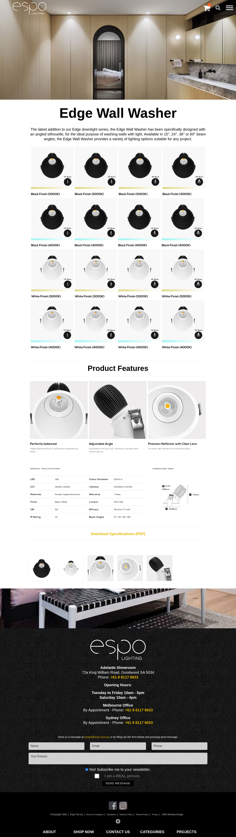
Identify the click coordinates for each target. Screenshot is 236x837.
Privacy (157, 815)
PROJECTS (187, 832)
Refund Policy (144, 815)
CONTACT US (118, 832)
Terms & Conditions (92, 815)
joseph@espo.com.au (97, 737)
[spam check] (96, 776)
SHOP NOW (84, 832)
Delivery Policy (126, 815)
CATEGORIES (152, 832)
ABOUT (49, 832)
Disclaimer (111, 815)
